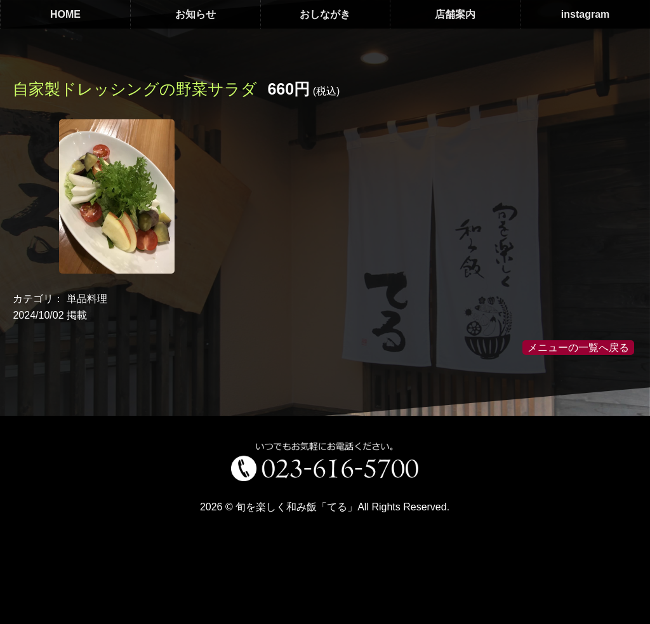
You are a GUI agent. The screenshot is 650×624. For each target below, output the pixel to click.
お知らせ (195, 14)
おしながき (325, 14)
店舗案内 (455, 14)
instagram (585, 14)
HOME (65, 14)
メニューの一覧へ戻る (578, 347)
